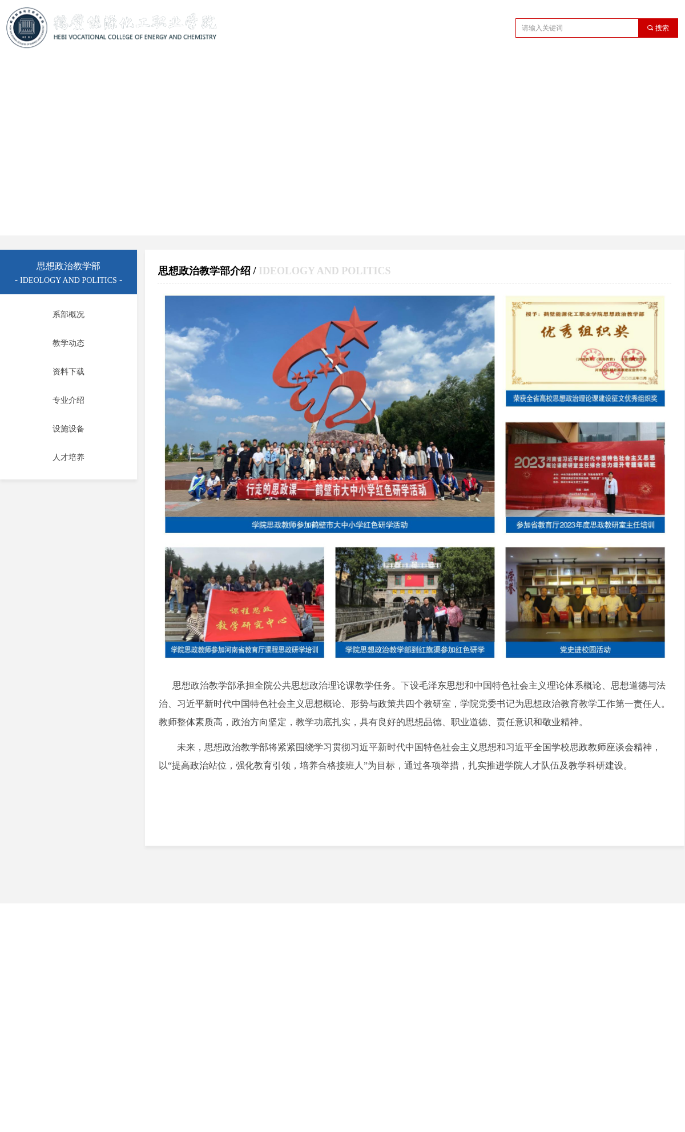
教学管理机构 (267, 70)
